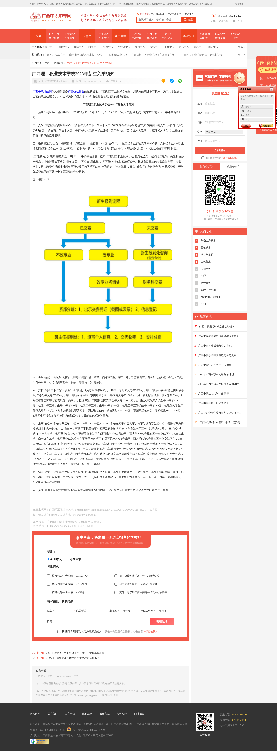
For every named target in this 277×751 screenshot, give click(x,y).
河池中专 (199, 47)
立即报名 (220, 150)
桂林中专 (79, 47)
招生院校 (104, 34)
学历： (201, 131)
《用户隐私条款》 (229, 158)
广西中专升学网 (41, 63)
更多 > (241, 47)
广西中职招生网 (42, 91)
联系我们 (52, 713)
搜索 (188, 19)
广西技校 (136, 38)
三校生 (236, 38)
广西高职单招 (157, 14)
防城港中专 (124, 47)
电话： (201, 113)
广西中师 (167, 34)
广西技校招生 (76, 91)
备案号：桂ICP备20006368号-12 (47, 730)
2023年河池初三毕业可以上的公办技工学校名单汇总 (75, 653)
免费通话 (267, 126)
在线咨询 (152, 38)
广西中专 (152, 34)
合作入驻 (105, 713)
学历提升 (205, 38)
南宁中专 (50, 47)
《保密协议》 (150, 631)
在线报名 (236, 34)
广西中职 (136, 34)
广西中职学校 (174, 14)
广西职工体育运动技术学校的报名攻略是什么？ (73, 658)
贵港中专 (155, 47)
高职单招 (205, 34)
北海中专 (108, 47)
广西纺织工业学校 (117, 54)
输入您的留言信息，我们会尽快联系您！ (257, 99)
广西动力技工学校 (55, 54)
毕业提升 (188, 36)
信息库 (87, 36)
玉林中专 (169, 47)
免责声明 (70, 713)
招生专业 (104, 38)
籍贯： (201, 122)
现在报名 (162, 621)
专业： (201, 141)
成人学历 (220, 34)
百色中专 (184, 47)
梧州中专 (93, 47)
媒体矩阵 (122, 713)
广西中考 (189, 14)
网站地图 (239, 3)
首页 (38, 36)
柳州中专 (64, 47)
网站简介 (35, 713)
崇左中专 (213, 47)
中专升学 (70, 34)
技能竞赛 (220, 38)
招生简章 (167, 38)
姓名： (201, 103)
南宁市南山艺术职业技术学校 (85, 54)
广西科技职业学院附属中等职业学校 (202, 54)
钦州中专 (140, 47)
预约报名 (54, 38)
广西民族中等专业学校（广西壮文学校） (154, 54)
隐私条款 (87, 713)
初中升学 (120, 36)
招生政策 (70, 38)
